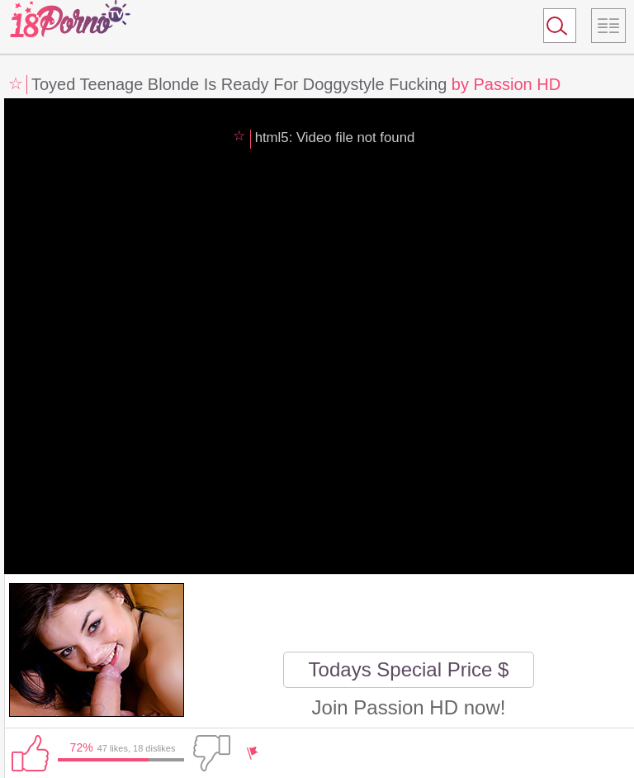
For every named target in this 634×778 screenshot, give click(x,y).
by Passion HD (506, 84)
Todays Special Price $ (409, 669)
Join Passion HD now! (409, 707)
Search (552, 29)
